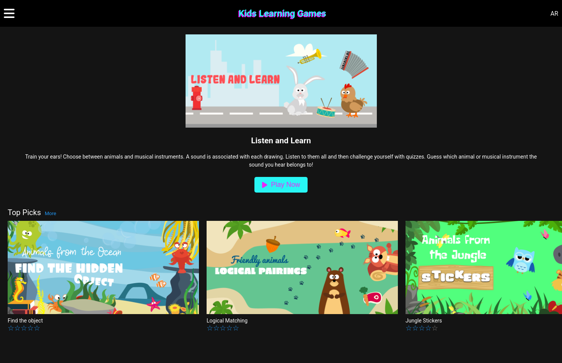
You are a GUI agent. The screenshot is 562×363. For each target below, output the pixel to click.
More (50, 213)
